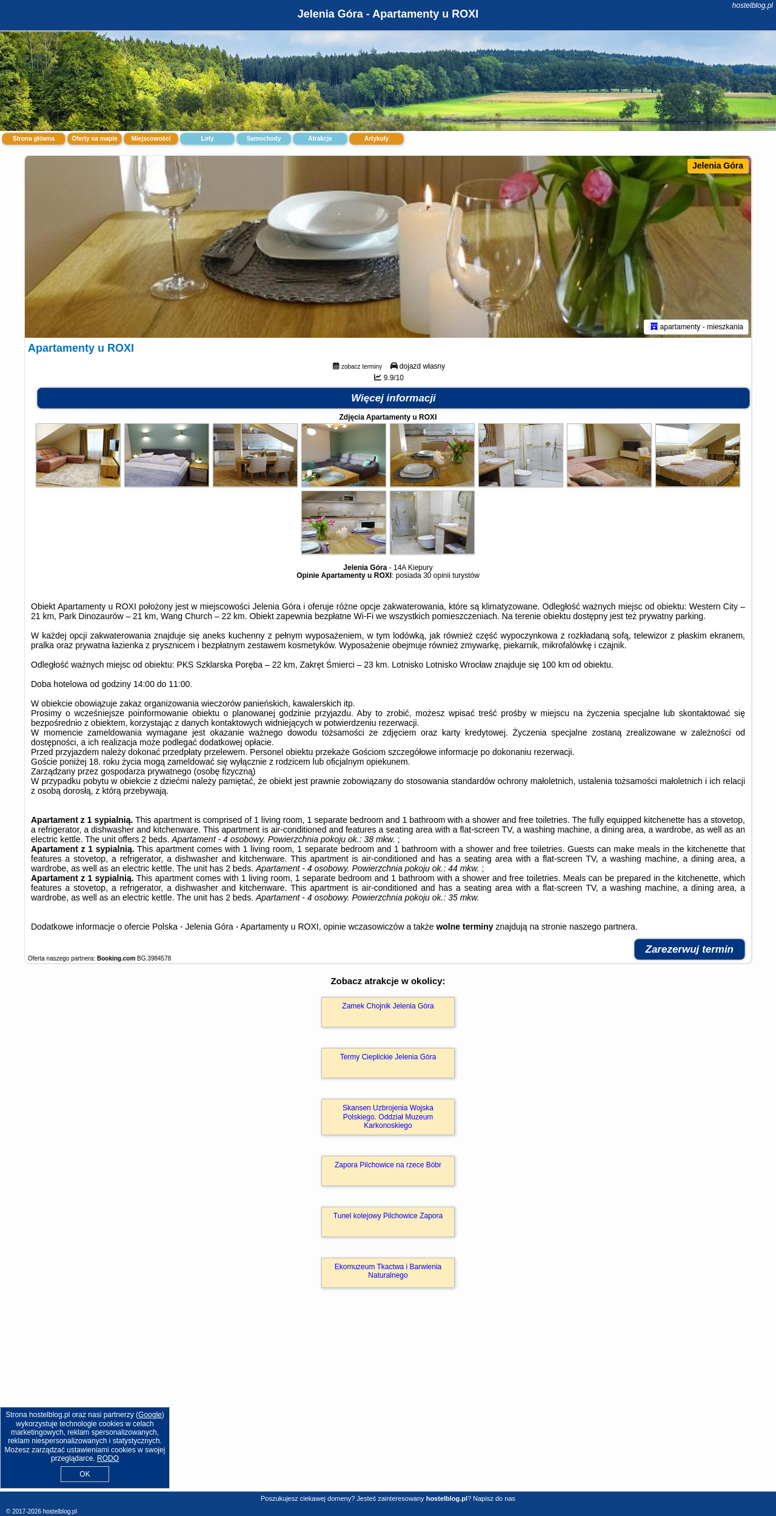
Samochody (264, 138)
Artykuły (376, 138)
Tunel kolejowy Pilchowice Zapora (388, 1216)
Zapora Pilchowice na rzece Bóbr (388, 1165)
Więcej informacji (393, 398)
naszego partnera (602, 926)
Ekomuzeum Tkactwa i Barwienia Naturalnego (388, 1271)
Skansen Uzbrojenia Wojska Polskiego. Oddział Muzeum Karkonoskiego (388, 1117)
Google (150, 1414)
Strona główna (34, 138)
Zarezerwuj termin (690, 949)
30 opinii (436, 575)
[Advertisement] (388, 1403)
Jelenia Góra (717, 165)
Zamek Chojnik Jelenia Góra (387, 1006)
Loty (207, 138)
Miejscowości (151, 138)
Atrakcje (320, 138)
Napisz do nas (494, 1498)
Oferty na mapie (95, 138)
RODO (108, 1458)
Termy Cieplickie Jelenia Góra (388, 1057)
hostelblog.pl (752, 5)
